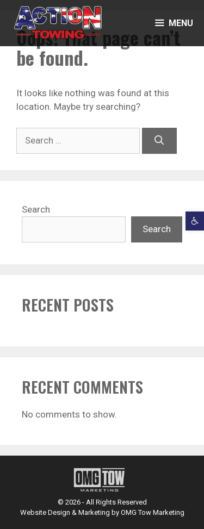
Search (36, 209)
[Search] (159, 141)
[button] (195, 220)
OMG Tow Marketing (152, 512)
